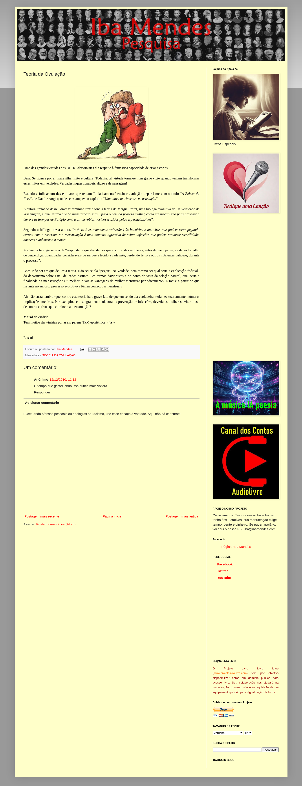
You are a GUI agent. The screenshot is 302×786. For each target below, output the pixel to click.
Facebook (225, 564)
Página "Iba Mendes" (236, 546)
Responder (42, 392)
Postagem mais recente (42, 516)
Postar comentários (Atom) (55, 524)
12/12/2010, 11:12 (63, 379)
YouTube (224, 577)
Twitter (222, 571)
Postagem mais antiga (182, 516)
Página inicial (112, 516)
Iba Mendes (65, 349)
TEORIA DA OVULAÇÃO (58, 355)
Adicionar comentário (42, 402)
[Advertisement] (246, 287)
